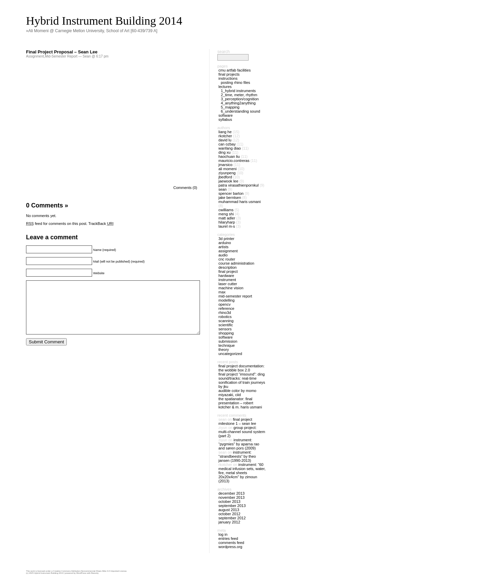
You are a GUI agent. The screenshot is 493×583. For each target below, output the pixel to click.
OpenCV (224, 304)
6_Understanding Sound (240, 111)
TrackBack (101, 223)
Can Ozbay (227, 144)
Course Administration (236, 263)
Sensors (225, 329)
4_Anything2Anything (238, 103)
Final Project (228, 271)
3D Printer (226, 239)
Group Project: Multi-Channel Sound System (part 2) (241, 432)
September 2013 (232, 506)
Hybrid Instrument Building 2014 (104, 20)
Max (222, 292)
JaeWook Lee (228, 181)
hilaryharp (226, 222)
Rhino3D (224, 312)
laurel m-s (226, 226)
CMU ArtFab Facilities (234, 70)
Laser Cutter (227, 284)
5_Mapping (230, 107)
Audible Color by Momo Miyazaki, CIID (237, 393)
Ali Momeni (227, 169)
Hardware (226, 276)
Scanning (225, 321)
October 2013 (229, 501)
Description (227, 267)
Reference (226, 308)
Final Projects (229, 74)
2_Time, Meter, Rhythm (239, 95)
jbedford (225, 177)
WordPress (81, 573)
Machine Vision (230, 288)
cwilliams (225, 210)
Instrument (227, 280)
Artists (223, 247)
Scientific (225, 325)
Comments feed (231, 543)
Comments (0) (185, 188)
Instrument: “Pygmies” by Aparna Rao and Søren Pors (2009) (238, 444)
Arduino (224, 243)
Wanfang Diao (229, 148)
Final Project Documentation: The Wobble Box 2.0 (241, 368)
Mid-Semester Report (61, 56)
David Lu (224, 140)
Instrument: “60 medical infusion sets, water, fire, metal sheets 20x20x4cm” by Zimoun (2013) (242, 472)
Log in (222, 534)
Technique (226, 345)
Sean (222, 189)
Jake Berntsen (229, 197)
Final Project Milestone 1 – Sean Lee (237, 421)
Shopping (226, 333)
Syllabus (225, 119)
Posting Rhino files (235, 82)
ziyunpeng (227, 173)
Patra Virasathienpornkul (238, 185)
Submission (227, 341)
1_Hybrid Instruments (238, 91)
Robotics (225, 317)
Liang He (225, 132)
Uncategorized (230, 354)
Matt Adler (226, 218)
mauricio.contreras (233, 161)
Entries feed (228, 538)
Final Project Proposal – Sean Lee (62, 51)
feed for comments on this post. (56, 223)
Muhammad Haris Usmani (239, 202)
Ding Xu (224, 152)
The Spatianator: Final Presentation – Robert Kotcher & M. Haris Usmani (240, 403)
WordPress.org (230, 547)
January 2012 (229, 522)
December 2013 (231, 493)
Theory (223, 349)
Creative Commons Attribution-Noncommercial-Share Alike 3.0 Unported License (89, 571)
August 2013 (228, 510)
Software (225, 115)
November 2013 (231, 497)
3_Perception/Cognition (240, 99)
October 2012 (229, 514)
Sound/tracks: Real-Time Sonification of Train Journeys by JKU (241, 382)
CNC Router (226, 259)
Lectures (225, 87)
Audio (223, 255)
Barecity (95, 573)
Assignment (35, 56)
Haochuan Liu (229, 156)
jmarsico (225, 165)
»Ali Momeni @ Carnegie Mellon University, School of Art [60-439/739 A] (91, 30)
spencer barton (230, 193)
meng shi (226, 214)
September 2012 (232, 518)
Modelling (226, 300)
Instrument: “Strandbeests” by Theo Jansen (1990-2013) (237, 456)
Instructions (228, 78)
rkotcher (225, 136)
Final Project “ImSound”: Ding (241, 374)
